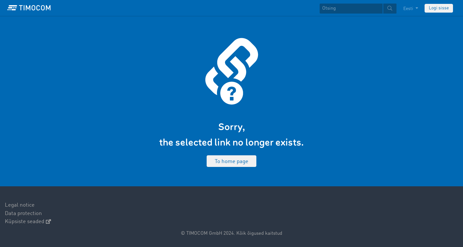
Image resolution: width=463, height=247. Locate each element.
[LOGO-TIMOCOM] (29, 8)
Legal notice (20, 205)
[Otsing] (351, 8)
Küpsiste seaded (28, 221)
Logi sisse (439, 8)
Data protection (23, 213)
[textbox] (358, 8)
